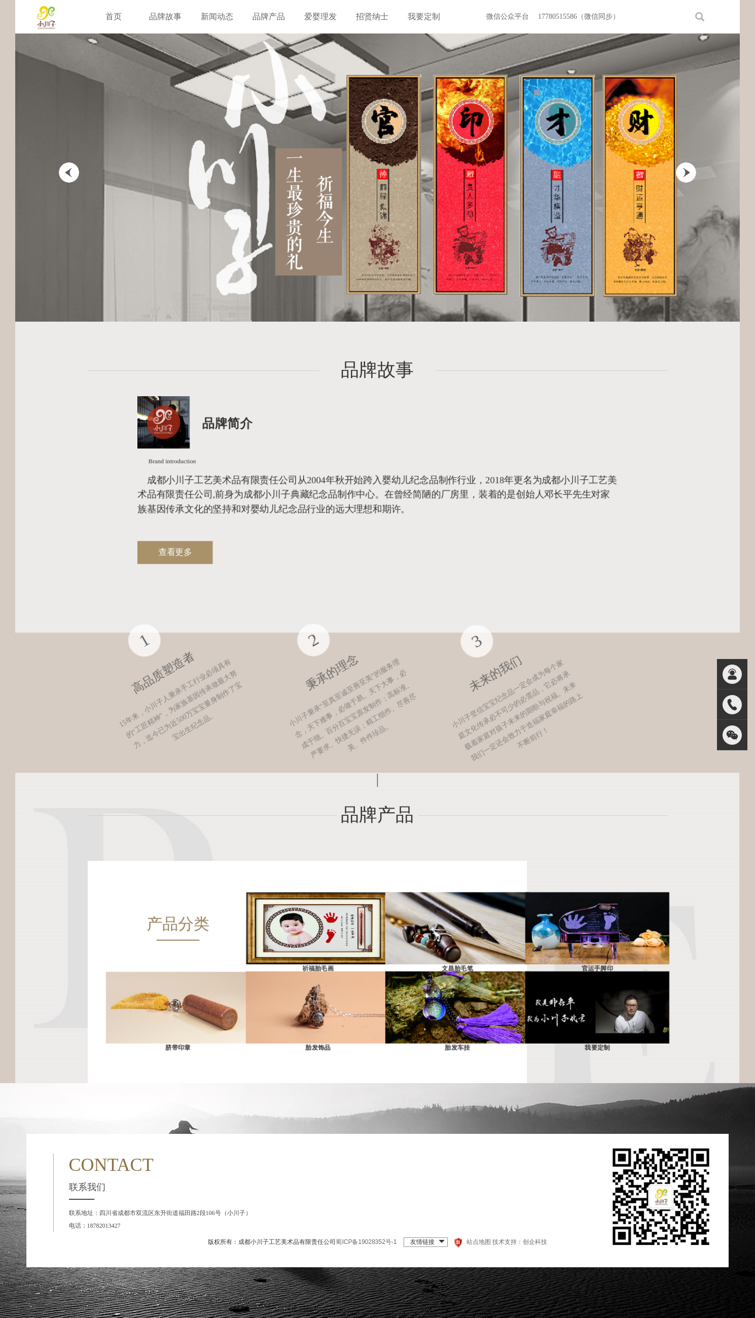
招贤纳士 (372, 16)
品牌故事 (165, 16)
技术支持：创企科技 (519, 1241)
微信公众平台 (507, 16)
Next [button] (686, 172)
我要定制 (424, 16)
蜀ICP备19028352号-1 (366, 1241)
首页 (113, 16)
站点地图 (478, 1241)
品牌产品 (269, 16)
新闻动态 (217, 16)
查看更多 (197, 548)
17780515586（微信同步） (579, 16)
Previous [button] (69, 172)
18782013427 (104, 1225)
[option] (377, 177)
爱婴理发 (320, 16)
